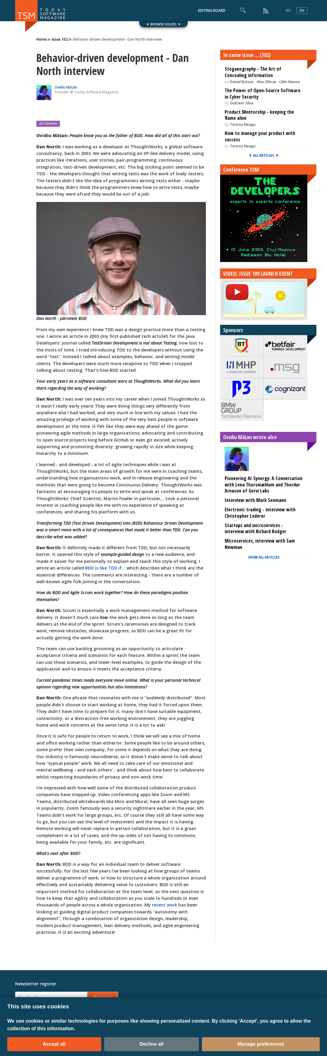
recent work (164, 905)
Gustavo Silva (241, 103)
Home (41, 39)
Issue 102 (60, 39)
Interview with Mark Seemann (255, 500)
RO (288, 10)
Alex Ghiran (266, 81)
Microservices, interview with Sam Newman (260, 543)
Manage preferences (260, 1044)
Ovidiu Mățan (65, 87)
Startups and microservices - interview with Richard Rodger (255, 528)
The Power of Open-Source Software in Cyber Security (262, 93)
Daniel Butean (242, 81)
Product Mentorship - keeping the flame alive (259, 115)
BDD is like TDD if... (105, 568)
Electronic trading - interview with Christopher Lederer (260, 512)
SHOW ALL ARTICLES (263, 557)
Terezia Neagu (243, 124)
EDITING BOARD (212, 10)
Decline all (152, 1044)
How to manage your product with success (260, 136)
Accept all (54, 1044)
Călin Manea (289, 81)
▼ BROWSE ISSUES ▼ (163, 24)
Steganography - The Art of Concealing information (253, 72)
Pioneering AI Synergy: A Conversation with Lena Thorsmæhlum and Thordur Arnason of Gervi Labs (263, 484)
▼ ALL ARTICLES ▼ (264, 155)
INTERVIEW (48, 123)
